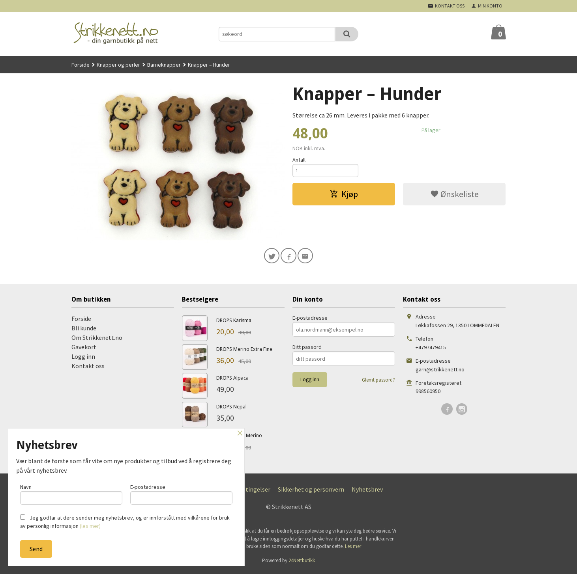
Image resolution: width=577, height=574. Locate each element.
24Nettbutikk (301, 562)
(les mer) (90, 525)
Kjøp (344, 195)
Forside (80, 64)
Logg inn (83, 358)
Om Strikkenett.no (96, 339)
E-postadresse (310, 319)
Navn (71, 492)
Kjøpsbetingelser (246, 491)
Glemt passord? (378, 381)
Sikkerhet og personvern (311, 491)
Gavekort (83, 349)
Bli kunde (83, 330)
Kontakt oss (88, 368)
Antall (298, 159)
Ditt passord (307, 348)
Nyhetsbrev (367, 491)
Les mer (353, 548)
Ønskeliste (454, 195)
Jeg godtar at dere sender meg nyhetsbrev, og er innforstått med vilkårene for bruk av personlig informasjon (125, 521)
